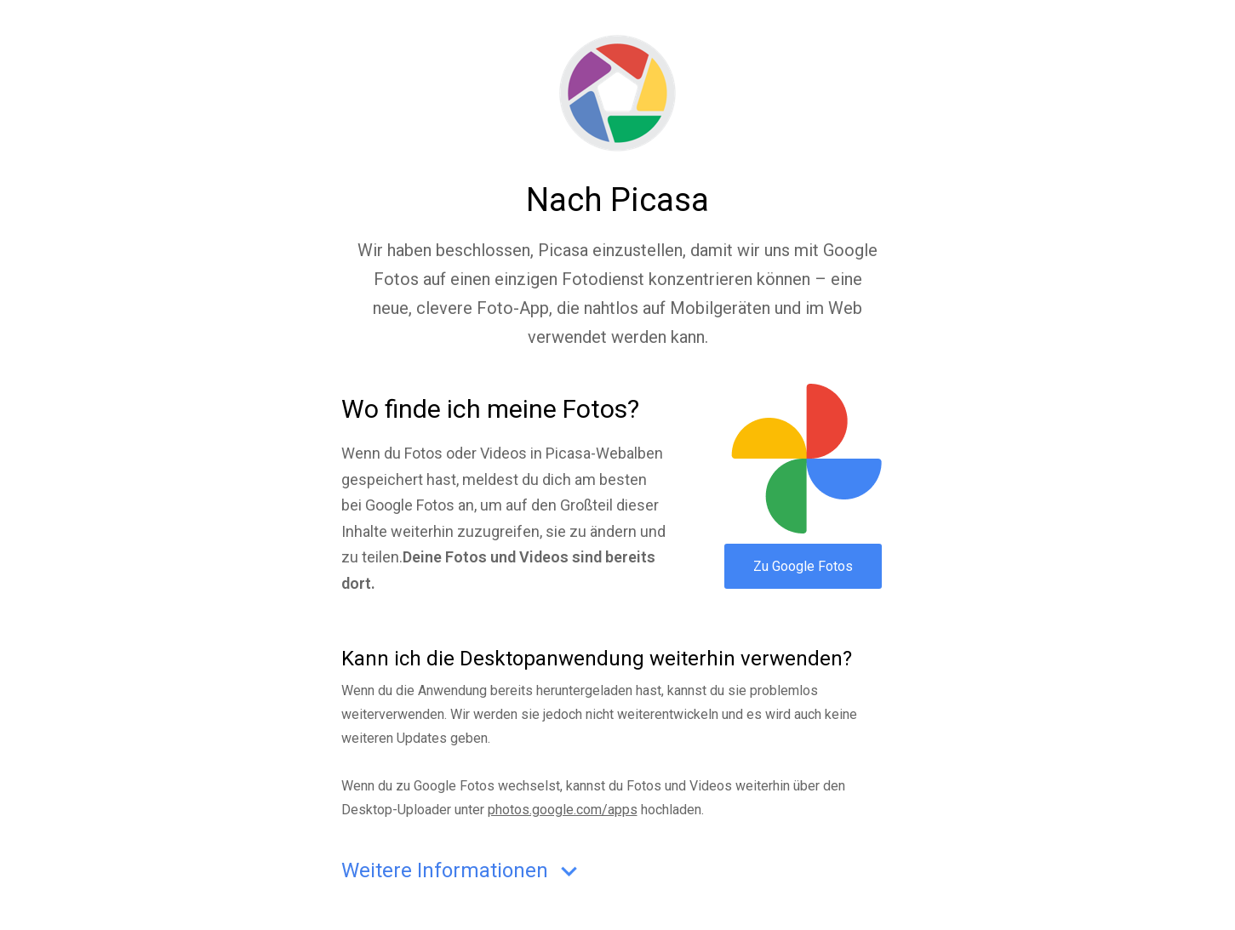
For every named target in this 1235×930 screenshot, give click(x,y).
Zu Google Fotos (803, 566)
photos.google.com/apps (563, 810)
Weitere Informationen (463, 871)
